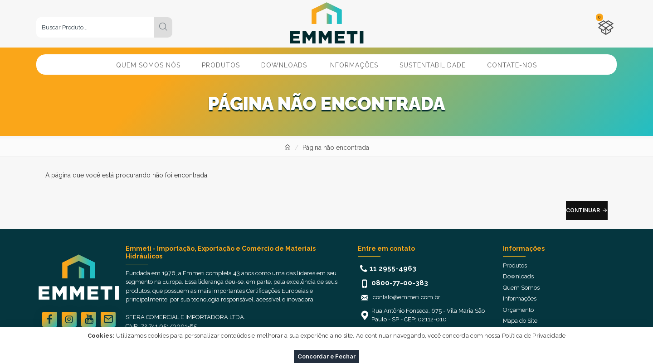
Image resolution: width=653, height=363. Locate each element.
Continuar (583, 210)
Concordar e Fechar (326, 356)
